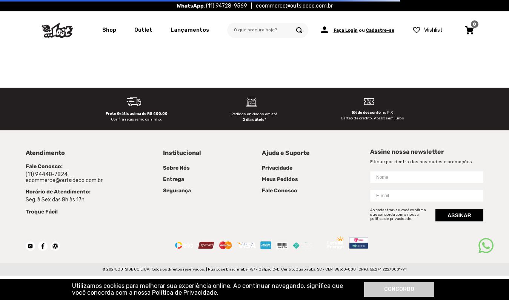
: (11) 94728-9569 (212, 6)
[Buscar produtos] (299, 30)
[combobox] (267, 30)
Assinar (459, 215)
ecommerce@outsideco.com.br (294, 6)
